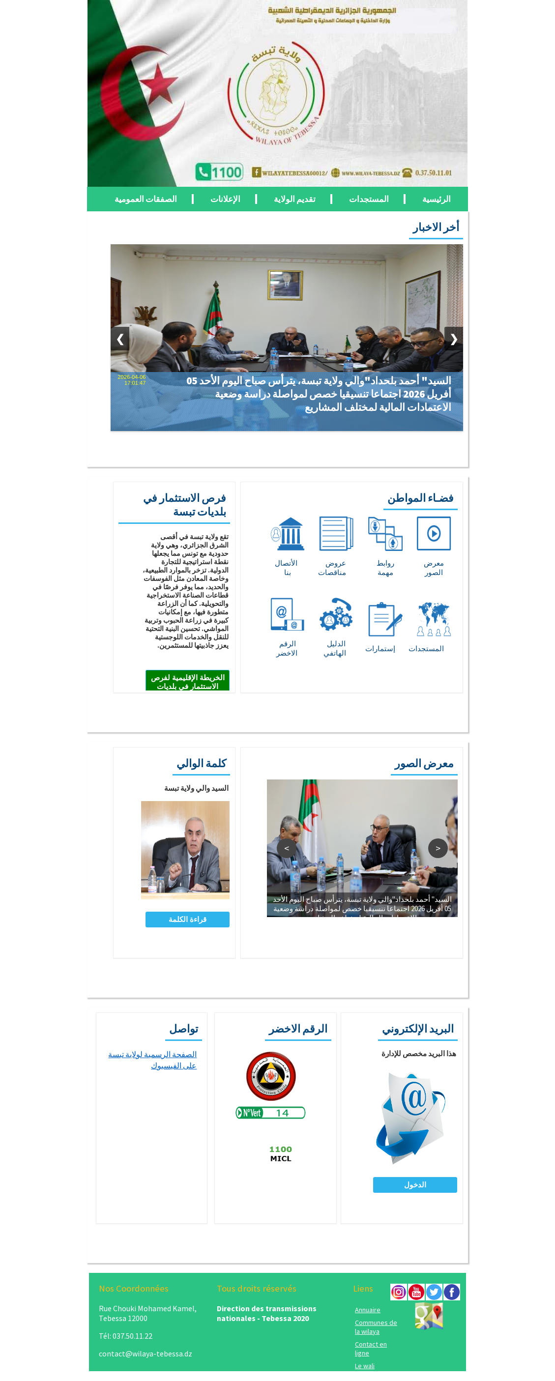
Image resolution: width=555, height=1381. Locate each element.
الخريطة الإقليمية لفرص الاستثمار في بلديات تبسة (188, 686)
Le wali (365, 1365)
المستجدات (369, 199)
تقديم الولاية (295, 199)
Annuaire (367, 1309)
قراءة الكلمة (187, 919)
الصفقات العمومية (146, 199)
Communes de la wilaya (376, 1327)
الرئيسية (436, 199)
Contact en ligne (371, 1348)
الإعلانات (225, 199)
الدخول (415, 1184)
